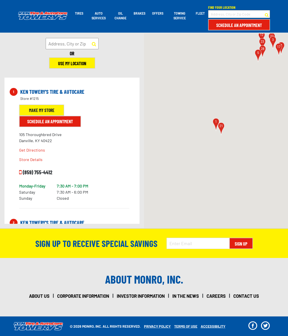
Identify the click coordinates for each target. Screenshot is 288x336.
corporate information (83, 296)
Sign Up (241, 243)
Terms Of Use (185, 326)
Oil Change (120, 15)
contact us (246, 296)
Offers (157, 13)
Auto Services (99, 15)
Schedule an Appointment (239, 25)
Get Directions (32, 150)
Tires (79, 13)
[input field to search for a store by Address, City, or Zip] (72, 43)
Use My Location (72, 63)
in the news (185, 296)
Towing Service (179, 15)
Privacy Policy (157, 326)
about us (39, 296)
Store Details (31, 159)
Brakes (139, 13)
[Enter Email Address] (198, 243)
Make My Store (41, 110)
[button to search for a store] (266, 14)
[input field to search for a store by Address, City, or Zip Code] (239, 14)
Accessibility (213, 326)
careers (216, 296)
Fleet (200, 13)
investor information (141, 296)
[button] (216, 124)
